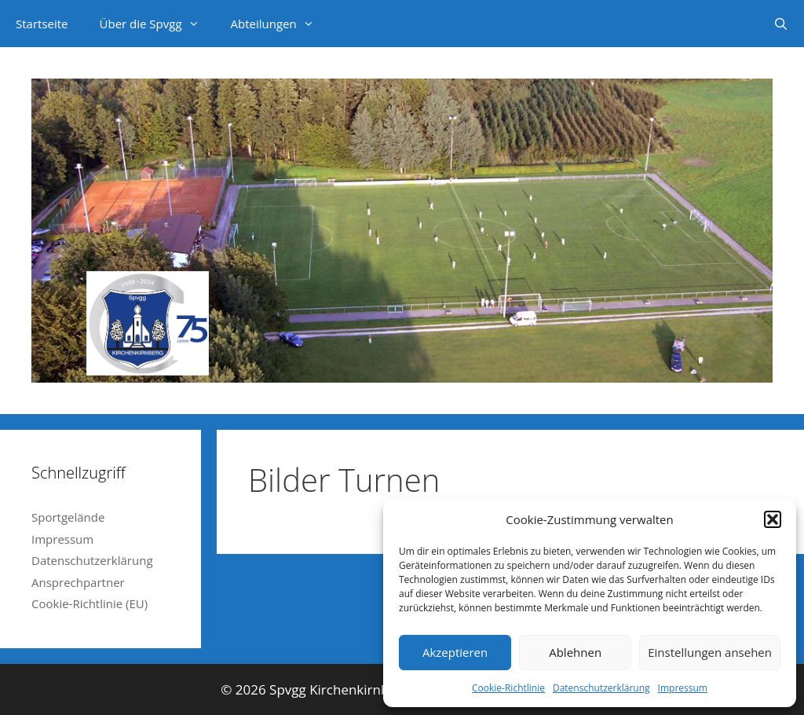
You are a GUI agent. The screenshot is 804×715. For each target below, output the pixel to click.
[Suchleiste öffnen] (781, 23)
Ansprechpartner (78, 582)
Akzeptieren (455, 652)
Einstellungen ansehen (710, 652)
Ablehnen (575, 652)
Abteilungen (280, 23)
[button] (772, 519)
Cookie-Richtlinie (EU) (89, 603)
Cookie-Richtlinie (508, 688)
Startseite (42, 23)
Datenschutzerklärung (601, 688)
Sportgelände (67, 517)
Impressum (682, 688)
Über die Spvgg (157, 23)
